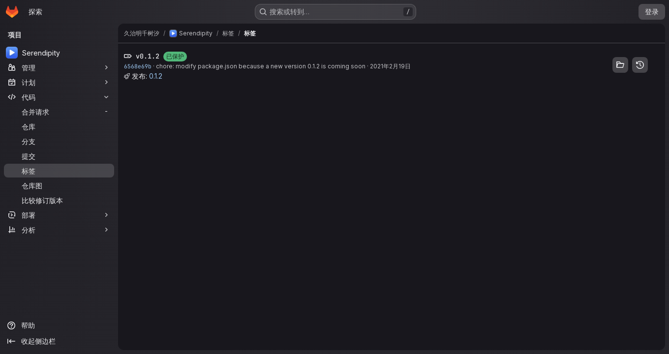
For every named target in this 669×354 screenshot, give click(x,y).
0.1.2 (155, 76)
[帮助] (59, 325)
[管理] (59, 67)
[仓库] (59, 126)
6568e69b (138, 66)
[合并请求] (59, 111)
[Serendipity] (59, 52)
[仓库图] (59, 185)
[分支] (59, 141)
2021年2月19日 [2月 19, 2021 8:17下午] (390, 66)
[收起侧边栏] (59, 341)
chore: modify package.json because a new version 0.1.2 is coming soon (260, 66)
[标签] (59, 170)
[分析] (59, 229)
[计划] (59, 82)
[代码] (59, 97)
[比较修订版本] (59, 200)
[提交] (59, 156)
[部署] (59, 215)
